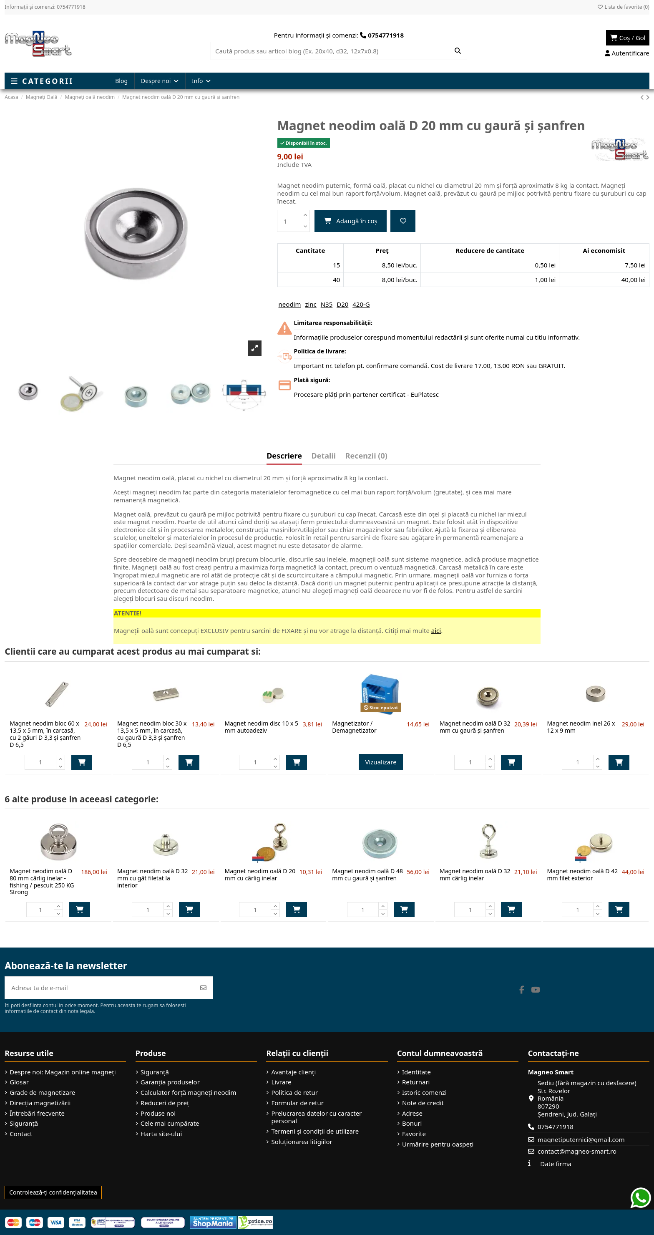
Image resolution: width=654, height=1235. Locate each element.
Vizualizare (380, 762)
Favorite (414, 1134)
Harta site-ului (161, 1134)
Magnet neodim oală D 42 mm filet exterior (582, 874)
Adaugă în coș (350, 221)
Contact (21, 1134)
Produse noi (158, 1113)
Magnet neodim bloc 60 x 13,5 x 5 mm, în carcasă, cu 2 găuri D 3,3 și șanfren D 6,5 (45, 733)
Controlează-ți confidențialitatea (53, 1192)
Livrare (281, 1082)
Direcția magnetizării (40, 1103)
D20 (342, 304)
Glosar (19, 1082)
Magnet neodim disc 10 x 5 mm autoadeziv (261, 726)
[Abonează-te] (203, 988)
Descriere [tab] (284, 456)
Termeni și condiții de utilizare (315, 1131)
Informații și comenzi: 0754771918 (45, 6)
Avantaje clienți (293, 1072)
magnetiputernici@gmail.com (581, 1139)
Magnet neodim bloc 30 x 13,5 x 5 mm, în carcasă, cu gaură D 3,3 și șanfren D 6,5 (152, 733)
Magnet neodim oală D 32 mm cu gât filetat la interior (152, 878)
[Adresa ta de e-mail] (99, 988)
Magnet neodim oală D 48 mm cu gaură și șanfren (367, 874)
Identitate (416, 1072)
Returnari (416, 1082)
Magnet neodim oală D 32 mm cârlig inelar (475, 874)
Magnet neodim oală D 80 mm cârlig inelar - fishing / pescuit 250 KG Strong (42, 881)
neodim (290, 304)
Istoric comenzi (424, 1092)
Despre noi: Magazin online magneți (63, 1072)
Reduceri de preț (165, 1103)
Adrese (412, 1113)
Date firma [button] (555, 1163)
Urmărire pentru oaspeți (437, 1144)
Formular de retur (297, 1103)
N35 (327, 304)
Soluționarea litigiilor (301, 1142)
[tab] (366, 458)
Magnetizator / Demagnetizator (354, 726)
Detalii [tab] (324, 456)
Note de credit (423, 1103)
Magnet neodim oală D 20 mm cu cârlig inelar (260, 874)
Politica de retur (294, 1092)
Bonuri (412, 1123)
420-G (361, 304)
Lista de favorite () (623, 6)
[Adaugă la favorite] (402, 221)
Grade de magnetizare (42, 1092)
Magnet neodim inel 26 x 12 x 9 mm (581, 726)
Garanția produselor (170, 1082)
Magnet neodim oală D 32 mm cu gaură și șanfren (475, 726)
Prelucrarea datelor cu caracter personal (316, 1117)
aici (436, 630)
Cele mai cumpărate (170, 1123)
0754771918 (556, 1126)
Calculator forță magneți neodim (188, 1092)
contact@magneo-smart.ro (577, 1151)
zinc (310, 304)
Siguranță (24, 1123)
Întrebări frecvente (37, 1113)
